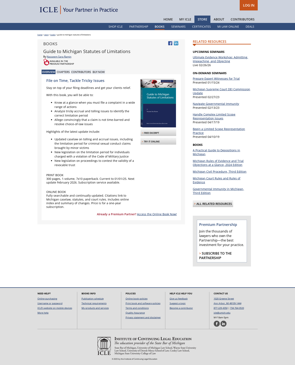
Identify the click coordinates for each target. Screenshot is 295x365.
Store (202, 19)
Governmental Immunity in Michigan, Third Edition (218, 191)
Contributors (242, 19)
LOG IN (248, 5)
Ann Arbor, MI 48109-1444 (227, 303)
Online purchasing (47, 298)
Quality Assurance (135, 312)
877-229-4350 (221, 307)
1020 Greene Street (224, 298)
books (53, 34)
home (39, 34)
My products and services (95, 307)
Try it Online (152, 141)
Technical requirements (94, 303)
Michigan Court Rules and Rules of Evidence (216, 180)
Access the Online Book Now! (157, 214)
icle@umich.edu (222, 312)
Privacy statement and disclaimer (143, 317)
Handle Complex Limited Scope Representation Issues (214, 116)
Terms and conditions (137, 307)
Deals (250, 26)
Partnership (138, 26)
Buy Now (99, 72)
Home (168, 19)
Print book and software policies (143, 303)
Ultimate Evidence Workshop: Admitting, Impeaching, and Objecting (220, 59)
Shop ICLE (116, 26)
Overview (48, 72)
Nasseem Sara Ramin (59, 56)
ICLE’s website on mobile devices (54, 307)
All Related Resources (214, 204)
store (46, 34)
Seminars (178, 26)
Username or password (49, 303)
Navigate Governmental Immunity (216, 104)
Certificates (201, 26)
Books (160, 26)
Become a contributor (181, 307)
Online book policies (137, 298)
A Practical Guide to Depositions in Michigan (216, 152)
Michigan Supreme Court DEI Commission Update (221, 91)
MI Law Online (228, 26)
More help (43, 312)
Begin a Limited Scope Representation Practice (219, 131)
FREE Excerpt (151, 132)
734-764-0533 (237, 307)
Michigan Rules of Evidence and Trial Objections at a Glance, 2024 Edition (218, 163)
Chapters (63, 72)
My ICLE (185, 19)
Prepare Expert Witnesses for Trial (216, 78)
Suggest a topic (178, 303)
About (219, 19)
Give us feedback (179, 298)
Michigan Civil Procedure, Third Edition (219, 171)
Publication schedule (93, 298)
